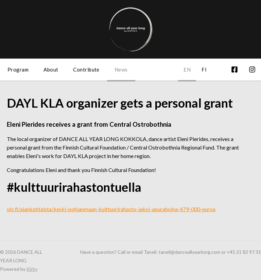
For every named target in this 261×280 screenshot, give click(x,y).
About (51, 69)
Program (18, 69)
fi (204, 69)
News (121, 69)
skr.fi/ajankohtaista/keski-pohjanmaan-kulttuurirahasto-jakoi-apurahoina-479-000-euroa (111, 209)
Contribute (86, 69)
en (187, 69)
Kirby (32, 269)
